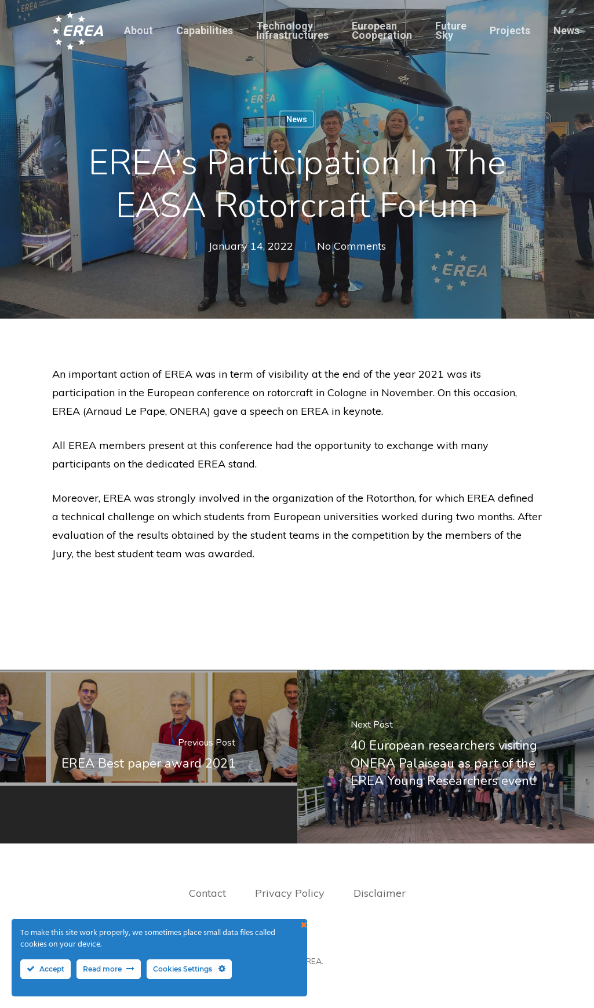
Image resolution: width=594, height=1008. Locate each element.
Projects (510, 30)
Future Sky (451, 30)
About (138, 30)
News (566, 30)
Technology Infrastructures (292, 30)
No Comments (351, 246)
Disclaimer (380, 893)
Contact (207, 893)
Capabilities (204, 30)
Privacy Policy (291, 893)
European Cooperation (382, 30)
